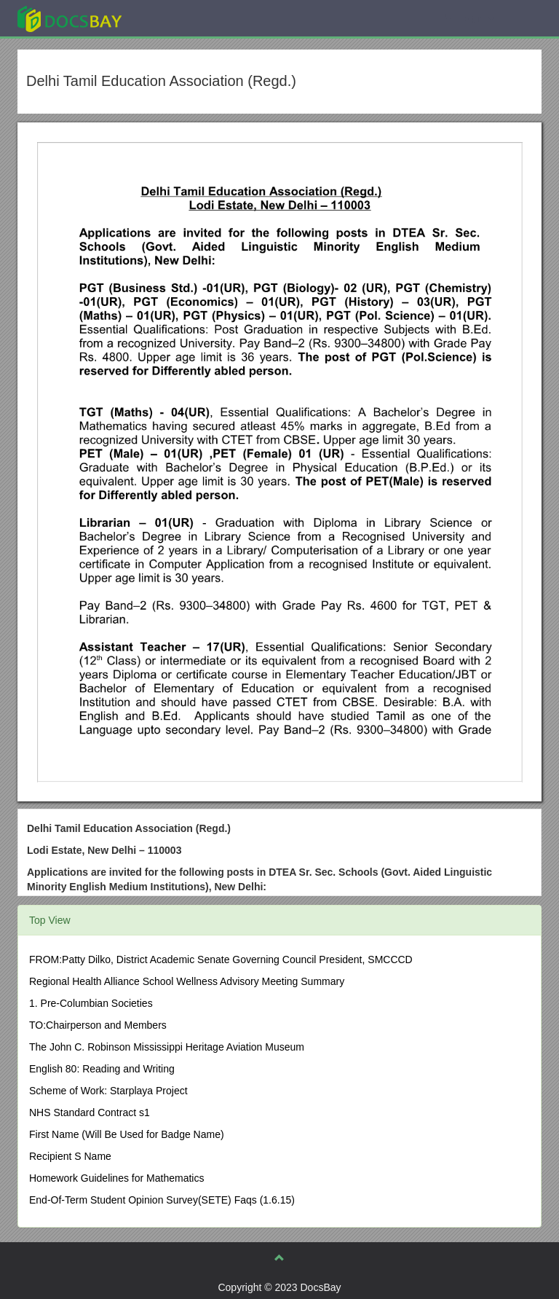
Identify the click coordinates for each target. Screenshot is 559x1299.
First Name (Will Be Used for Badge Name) (126, 1134)
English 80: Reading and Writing (102, 1069)
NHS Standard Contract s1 (89, 1112)
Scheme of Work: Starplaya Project (108, 1090)
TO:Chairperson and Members (98, 1025)
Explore (179, 18)
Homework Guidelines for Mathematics (116, 1178)
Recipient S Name (70, 1156)
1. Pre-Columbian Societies (91, 1003)
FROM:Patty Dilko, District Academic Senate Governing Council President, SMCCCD (221, 959)
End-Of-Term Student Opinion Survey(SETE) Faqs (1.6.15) (162, 1200)
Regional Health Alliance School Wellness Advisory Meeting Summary (186, 981)
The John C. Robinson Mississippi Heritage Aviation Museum (166, 1047)
